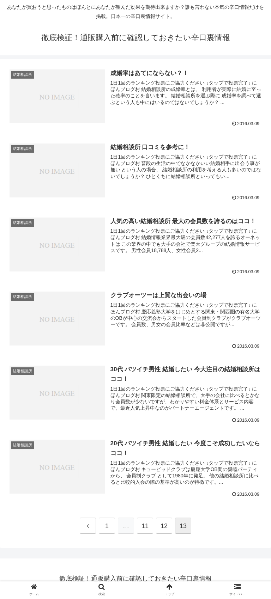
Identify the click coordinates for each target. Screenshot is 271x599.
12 (164, 526)
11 (145, 526)
